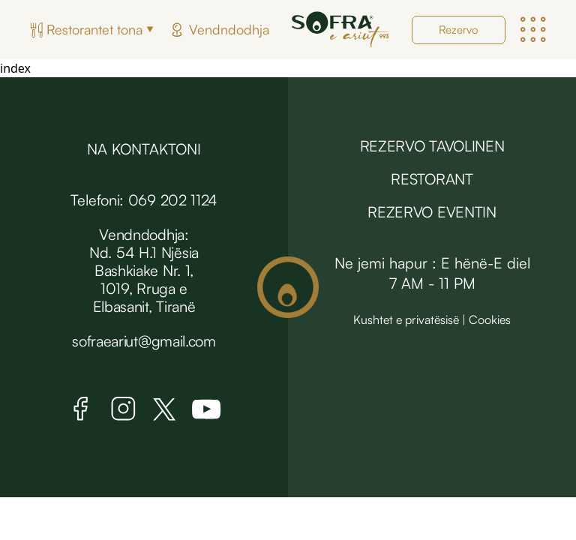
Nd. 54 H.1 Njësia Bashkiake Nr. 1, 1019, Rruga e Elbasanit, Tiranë (144, 279)
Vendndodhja (229, 29)
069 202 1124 (173, 199)
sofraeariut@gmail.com (144, 341)
